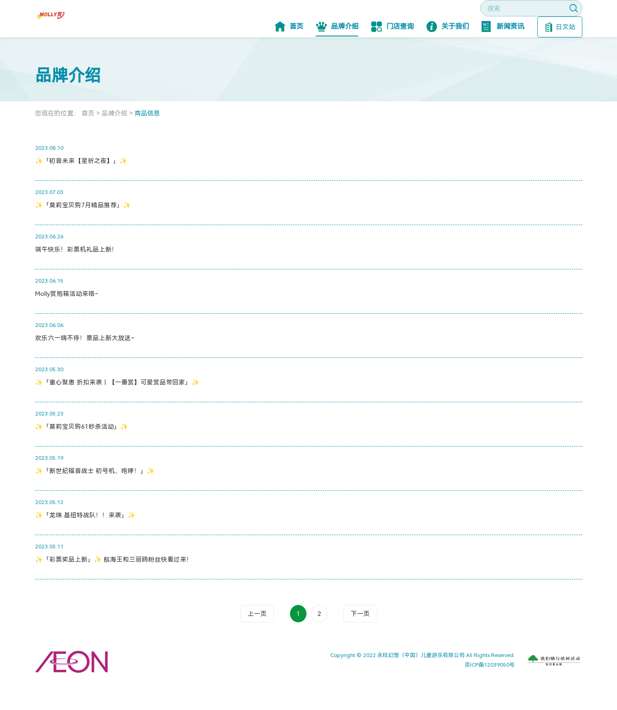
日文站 (560, 54)
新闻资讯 (503, 54)
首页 (289, 54)
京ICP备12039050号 (490, 692)
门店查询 (392, 54)
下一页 (360, 641)
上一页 (257, 641)
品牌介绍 (337, 54)
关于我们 (447, 54)
